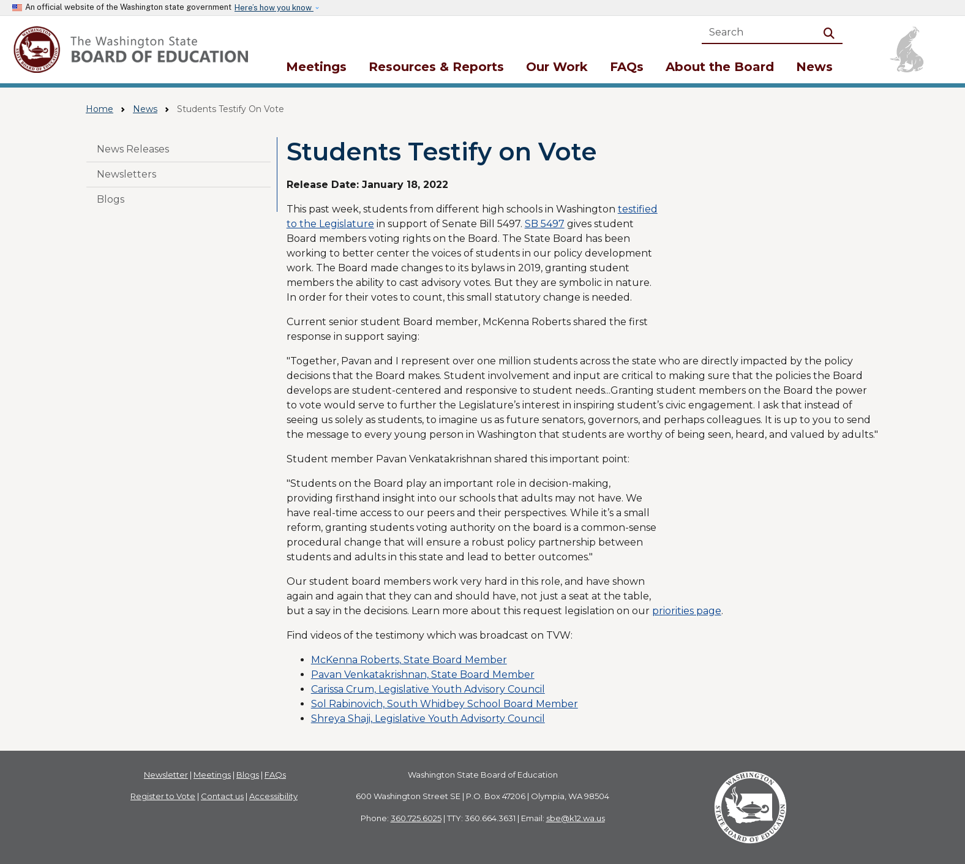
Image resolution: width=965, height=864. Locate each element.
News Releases (133, 149)
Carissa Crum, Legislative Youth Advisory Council (428, 689)
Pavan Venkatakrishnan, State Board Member (423, 674)
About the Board (720, 66)
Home (99, 109)
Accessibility (273, 796)
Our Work (557, 66)
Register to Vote (162, 796)
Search (831, 32)
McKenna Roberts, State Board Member (409, 660)
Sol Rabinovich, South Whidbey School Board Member (444, 704)
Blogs (110, 199)
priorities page (686, 611)
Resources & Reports (436, 66)
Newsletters (126, 174)
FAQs (627, 66)
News (814, 66)
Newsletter (166, 774)
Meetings (316, 66)
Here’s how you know (274, 7)
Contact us (222, 796)
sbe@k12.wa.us (575, 818)
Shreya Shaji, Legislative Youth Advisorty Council (428, 718)
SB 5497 (545, 224)
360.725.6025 (416, 818)
